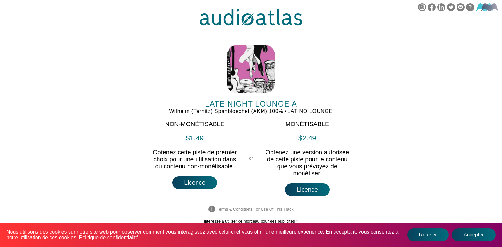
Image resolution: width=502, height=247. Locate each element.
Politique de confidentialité (109, 237)
